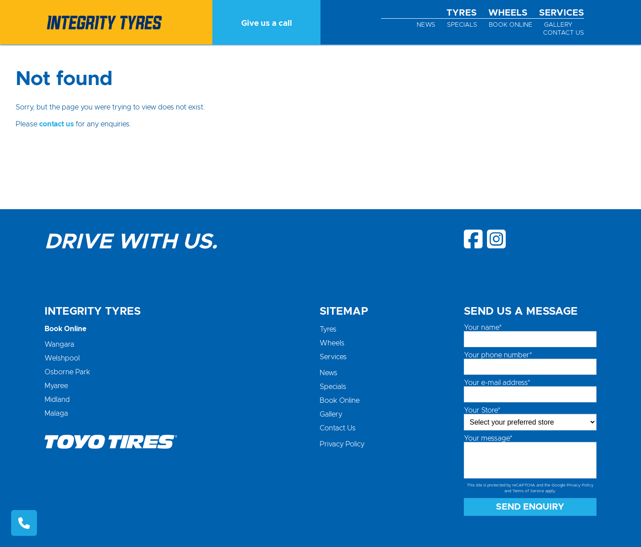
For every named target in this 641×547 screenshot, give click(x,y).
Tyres (461, 12)
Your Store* (482, 410)
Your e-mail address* (497, 382)
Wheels (507, 12)
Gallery (558, 25)
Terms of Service (528, 491)
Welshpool (62, 358)
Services (561, 12)
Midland (57, 399)
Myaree (56, 385)
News (426, 25)
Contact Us (563, 33)
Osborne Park (67, 372)
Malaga (56, 413)
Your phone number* (498, 355)
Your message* (488, 438)
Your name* (483, 327)
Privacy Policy (342, 444)
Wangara (59, 344)
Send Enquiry (530, 506)
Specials (462, 25)
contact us (56, 124)
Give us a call (266, 24)
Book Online (510, 25)
